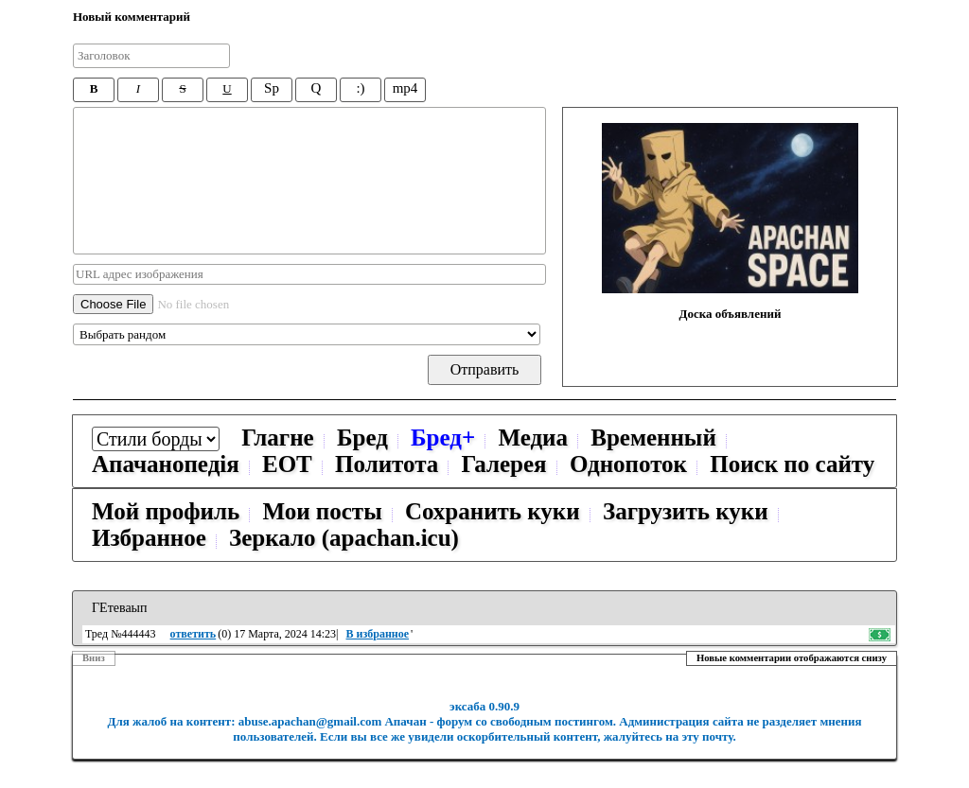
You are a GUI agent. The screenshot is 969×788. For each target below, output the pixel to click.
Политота (386, 464)
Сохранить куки (492, 511)
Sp (271, 88)
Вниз (93, 658)
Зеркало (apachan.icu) (344, 538)
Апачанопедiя (165, 464)
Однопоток (628, 464)
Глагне (277, 437)
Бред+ (443, 437)
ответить (193, 633)
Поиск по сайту (792, 464)
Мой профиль (165, 511)
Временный (653, 437)
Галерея (504, 464)
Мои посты (321, 511)
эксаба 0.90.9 (484, 706)
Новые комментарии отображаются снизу (791, 658)
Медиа (533, 437)
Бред (362, 437)
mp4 (405, 88)
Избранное (149, 538)
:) (360, 88)
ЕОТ (287, 464)
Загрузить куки (685, 511)
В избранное (378, 633)
